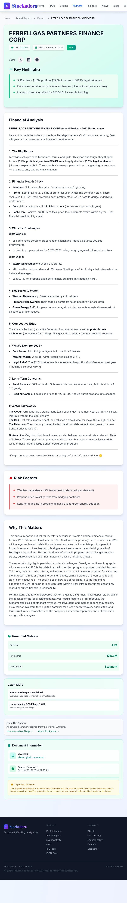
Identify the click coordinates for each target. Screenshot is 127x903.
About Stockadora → (48, 731)
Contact (92, 844)
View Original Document (31, 757)
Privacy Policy (25, 866)
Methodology (94, 835)
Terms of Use (10, 866)
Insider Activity (53, 840)
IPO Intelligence (54, 831)
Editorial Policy (95, 840)
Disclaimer (93, 848)
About (91, 831)
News (105, 5)
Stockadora (24, 6)
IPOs (52, 5)
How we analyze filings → (19, 731)
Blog (116, 5)
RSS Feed (51, 848)
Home (40, 5)
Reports (77, 5)
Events (64, 5)
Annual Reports (23, 18)
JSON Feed (52, 853)
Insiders (92, 5)
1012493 (24, 47)
